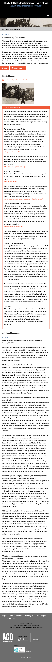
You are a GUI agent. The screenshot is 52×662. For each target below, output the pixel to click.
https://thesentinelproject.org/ (13, 226)
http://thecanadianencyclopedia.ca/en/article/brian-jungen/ (23, 199)
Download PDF (18, 68)
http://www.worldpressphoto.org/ (14, 167)
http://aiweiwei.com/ (10, 181)
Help (11, 615)
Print (4, 68)
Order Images (41, 615)
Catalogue (29, 615)
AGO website (10, 618)
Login (4, 615)
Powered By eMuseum (26, 657)
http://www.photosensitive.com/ (14, 152)
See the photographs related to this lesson (17, 80)
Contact (19, 615)
